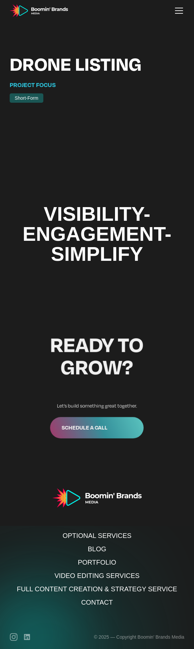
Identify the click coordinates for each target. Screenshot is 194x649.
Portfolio (97, 562)
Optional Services (97, 535)
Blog (97, 549)
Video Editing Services (96, 575)
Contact (97, 602)
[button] (177, 11)
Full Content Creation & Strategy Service (97, 589)
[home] (39, 10)
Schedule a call (85, 426)
